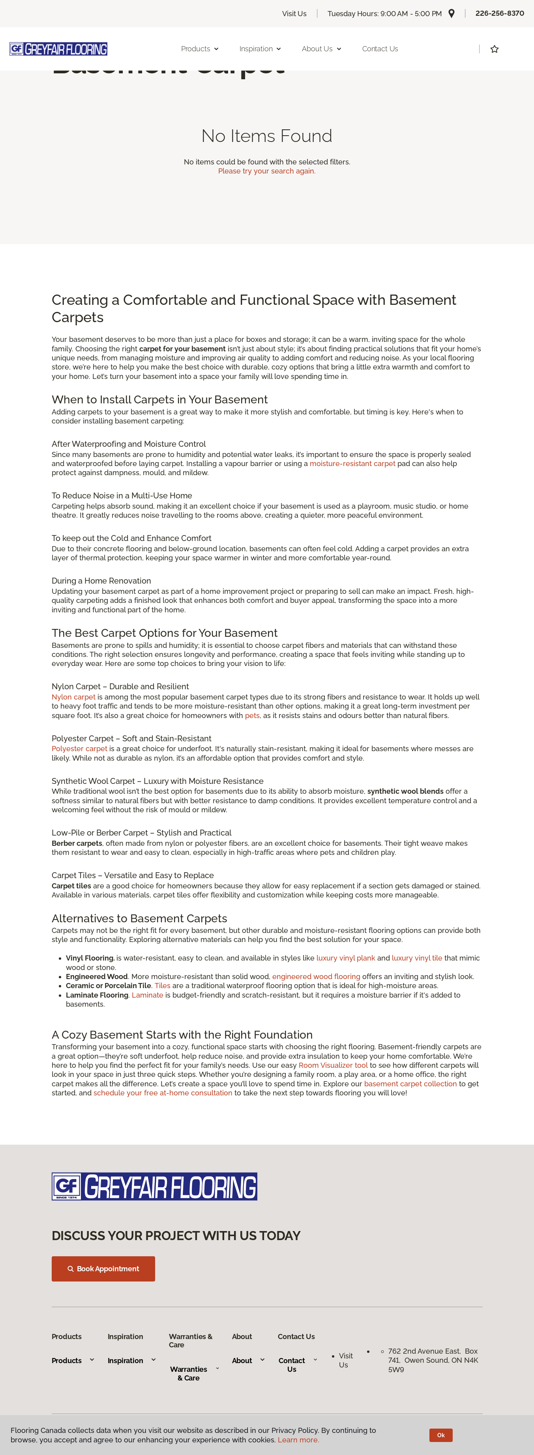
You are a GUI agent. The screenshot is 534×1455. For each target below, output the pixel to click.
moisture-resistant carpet (352, 463)
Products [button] (200, 49)
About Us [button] (322, 49)
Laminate (148, 995)
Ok (441, 1435)
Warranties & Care (194, 1373)
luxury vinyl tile (417, 958)
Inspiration (132, 1360)
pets (252, 715)
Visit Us (294, 13)
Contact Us (380, 49)
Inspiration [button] (261, 49)
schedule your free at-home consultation (163, 1093)
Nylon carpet (74, 697)
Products (74, 1360)
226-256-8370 (500, 13)
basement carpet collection (410, 1084)
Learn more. (298, 1440)
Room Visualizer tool (333, 1065)
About (249, 1360)
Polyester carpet (79, 748)
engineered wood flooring (316, 976)
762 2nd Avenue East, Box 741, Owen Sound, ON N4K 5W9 (433, 1360)
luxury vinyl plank (346, 958)
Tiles (163, 985)
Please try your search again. (267, 171)
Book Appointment (103, 1269)
